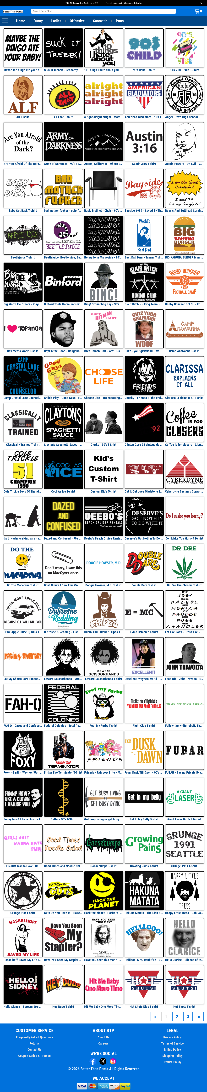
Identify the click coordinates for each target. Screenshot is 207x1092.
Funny (38, 21)
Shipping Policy (172, 1056)
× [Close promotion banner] (201, 3)
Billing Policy (172, 1050)
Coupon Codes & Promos (35, 1056)
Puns (120, 21)
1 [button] (166, 1017)
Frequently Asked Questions (34, 1037)
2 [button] (177, 1017)
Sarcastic (100, 21)
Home (20, 21)
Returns (34, 1044)
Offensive (77, 21)
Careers (103, 1044)
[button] (155, 1016)
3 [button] (188, 1017)
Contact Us (34, 1050)
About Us (103, 1037)
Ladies (56, 21)
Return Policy (172, 1062)
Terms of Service (173, 1044)
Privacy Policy (172, 1037)
